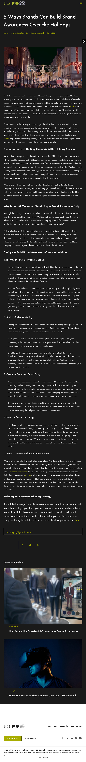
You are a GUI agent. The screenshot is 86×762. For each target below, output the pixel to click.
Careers (79, 726)
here (77, 520)
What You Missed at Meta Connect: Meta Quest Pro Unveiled (42, 695)
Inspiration (40, 33)
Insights (16, 627)
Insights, (34, 33)
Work (50, 726)
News (16, 691)
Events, (11, 627)
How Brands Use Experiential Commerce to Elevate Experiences (43, 631)
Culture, (28, 33)
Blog (72, 726)
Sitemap (45, 757)
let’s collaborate (30, 738)
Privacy (39, 757)
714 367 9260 (12, 738)
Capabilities (64, 726)
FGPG (6, 138)
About (56, 726)
